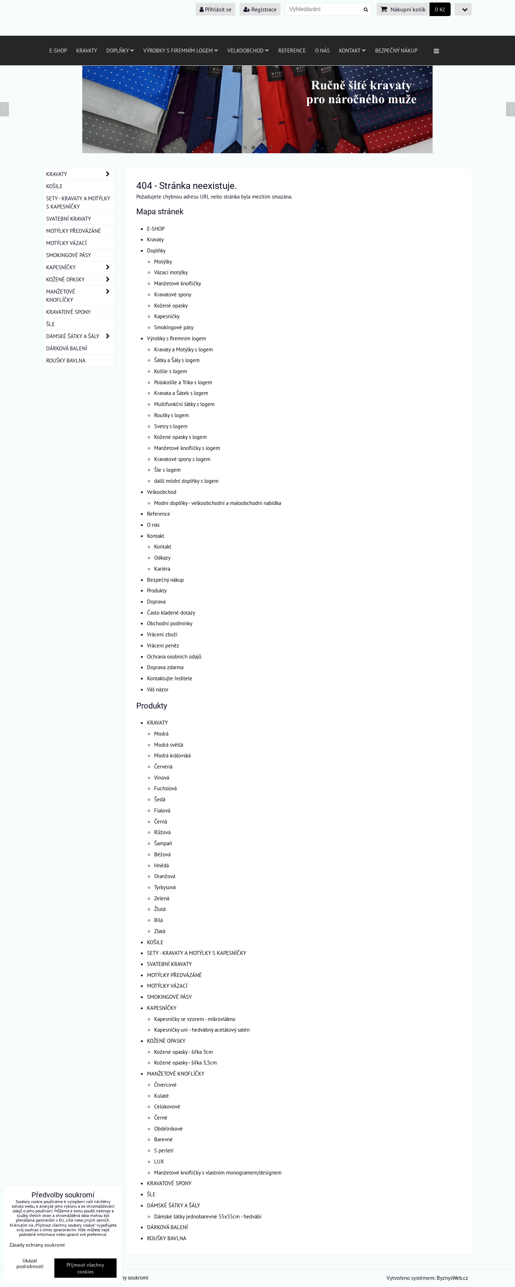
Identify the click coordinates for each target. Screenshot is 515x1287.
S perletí (163, 1150)
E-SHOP (58, 50)
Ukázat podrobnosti (30, 1263)
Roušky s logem (171, 415)
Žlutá (160, 908)
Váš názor (157, 689)
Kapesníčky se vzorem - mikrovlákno (194, 1018)
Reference (292, 50)
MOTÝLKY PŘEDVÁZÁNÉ (174, 974)
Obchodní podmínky (169, 623)
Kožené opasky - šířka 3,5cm (185, 1062)
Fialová (162, 810)
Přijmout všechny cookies (85, 1268)
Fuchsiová (165, 788)
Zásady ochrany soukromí (37, 1244)
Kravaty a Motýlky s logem (183, 349)
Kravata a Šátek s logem (181, 392)
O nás (322, 50)
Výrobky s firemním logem (180, 50)
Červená (163, 766)
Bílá (158, 919)
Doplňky (120, 50)
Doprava (156, 601)
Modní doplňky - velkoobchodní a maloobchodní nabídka (217, 502)
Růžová (162, 832)
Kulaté (161, 1095)
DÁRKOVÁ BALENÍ (167, 1227)
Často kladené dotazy (171, 612)
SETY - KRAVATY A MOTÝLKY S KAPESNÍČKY (196, 952)
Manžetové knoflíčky (177, 283)
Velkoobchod (248, 50)
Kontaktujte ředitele (169, 678)
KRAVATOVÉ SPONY (169, 1183)
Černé (160, 1117)
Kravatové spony (172, 294)
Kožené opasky (171, 305)
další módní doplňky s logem (186, 480)
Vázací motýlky (171, 272)
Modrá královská (172, 755)
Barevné (163, 1139)
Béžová (162, 854)
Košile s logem (170, 371)
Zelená (161, 898)
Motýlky (163, 261)
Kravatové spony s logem (182, 458)
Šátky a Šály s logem (177, 360)
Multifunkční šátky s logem (184, 403)
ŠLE (151, 1194)
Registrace (260, 9)
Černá (160, 821)
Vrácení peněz (163, 645)
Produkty (157, 590)
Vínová (161, 777)
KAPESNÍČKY (161, 1007)
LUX (159, 1161)
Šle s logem (167, 469)
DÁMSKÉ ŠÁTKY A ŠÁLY (173, 1205)
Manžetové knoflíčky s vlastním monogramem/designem (217, 1172)
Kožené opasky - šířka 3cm (183, 1051)
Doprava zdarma (165, 667)
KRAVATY (157, 722)
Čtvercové (165, 1084)
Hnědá (161, 865)
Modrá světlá (168, 744)
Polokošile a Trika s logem (183, 382)
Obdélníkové (168, 1128)
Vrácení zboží (162, 634)
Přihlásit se (215, 9)
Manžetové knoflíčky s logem (187, 447)
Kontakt (352, 50)
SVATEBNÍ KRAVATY (169, 963)
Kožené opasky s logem (180, 436)
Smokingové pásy (173, 327)
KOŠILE (155, 942)
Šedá (159, 799)
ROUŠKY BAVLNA (166, 1238)
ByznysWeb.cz (452, 1277)
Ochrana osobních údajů (174, 656)
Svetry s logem (170, 426)
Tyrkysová (165, 887)
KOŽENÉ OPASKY (166, 1040)
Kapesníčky (167, 316)
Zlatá (159, 931)
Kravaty (86, 50)
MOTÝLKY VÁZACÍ (167, 985)
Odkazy (162, 557)
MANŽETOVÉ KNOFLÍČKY (175, 1073)
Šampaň (163, 843)
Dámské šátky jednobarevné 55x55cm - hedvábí (207, 1216)
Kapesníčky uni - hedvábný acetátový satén (202, 1029)
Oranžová (164, 876)
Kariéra (162, 568)
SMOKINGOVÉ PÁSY (169, 996)
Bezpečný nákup (396, 50)
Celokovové (167, 1106)
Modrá (161, 733)
